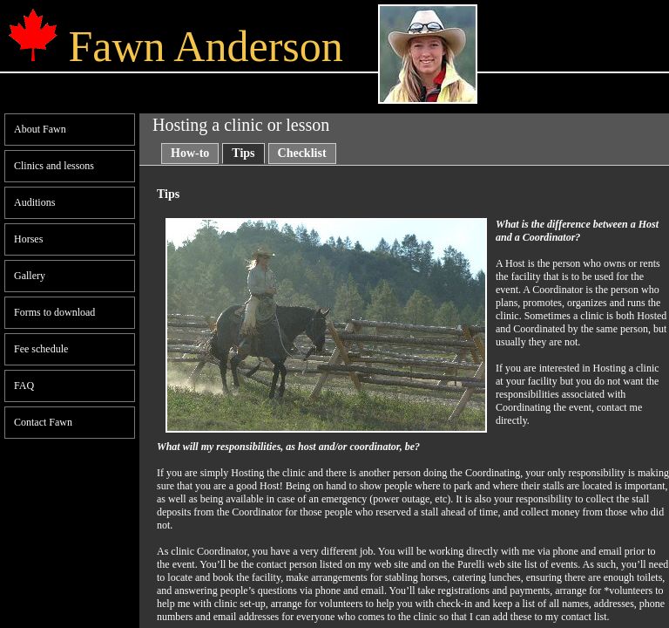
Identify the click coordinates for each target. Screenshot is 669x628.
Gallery (29, 276)
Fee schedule (41, 349)
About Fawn (40, 129)
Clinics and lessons (54, 166)
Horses (28, 239)
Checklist (302, 153)
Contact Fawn (43, 422)
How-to (190, 153)
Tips (243, 153)
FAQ (24, 385)
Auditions (34, 202)
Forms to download (54, 312)
